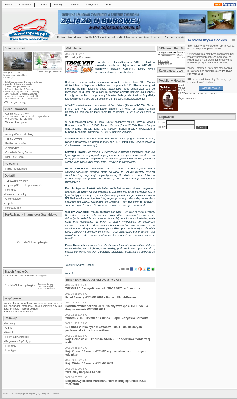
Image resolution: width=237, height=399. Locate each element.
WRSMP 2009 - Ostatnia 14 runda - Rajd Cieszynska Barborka (106, 318)
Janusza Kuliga (45, 284)
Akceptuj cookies (211, 88)
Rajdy (8, 4)
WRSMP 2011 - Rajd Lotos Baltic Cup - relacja (27, 116)
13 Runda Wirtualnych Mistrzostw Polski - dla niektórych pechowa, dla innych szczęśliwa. (103, 328)
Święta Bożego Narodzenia (49, 72)
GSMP (43, 4)
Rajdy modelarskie (174, 37)
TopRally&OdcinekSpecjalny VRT (104, 37)
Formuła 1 (25, 4)
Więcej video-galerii (16, 122)
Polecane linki (13, 207)
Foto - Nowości (15, 48)
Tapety (9, 203)
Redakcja (10, 323)
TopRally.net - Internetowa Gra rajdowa (31, 214)
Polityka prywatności (17, 336)
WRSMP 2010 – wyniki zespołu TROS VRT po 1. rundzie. (103, 288)
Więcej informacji (187, 98)
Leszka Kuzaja (45, 286)
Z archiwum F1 (14, 147)
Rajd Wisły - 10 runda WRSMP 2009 (89, 363)
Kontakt (9, 332)
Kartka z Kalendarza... (70, 37)
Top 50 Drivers (13, 138)
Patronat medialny (16, 194)
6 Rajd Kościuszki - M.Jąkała (18, 84)
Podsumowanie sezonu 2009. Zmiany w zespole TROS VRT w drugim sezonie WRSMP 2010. (106, 307)
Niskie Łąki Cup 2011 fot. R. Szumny (22, 91)
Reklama (10, 345)
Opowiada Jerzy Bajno (18, 152)
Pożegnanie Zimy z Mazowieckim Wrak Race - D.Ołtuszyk (15, 75)
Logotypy (10, 350)
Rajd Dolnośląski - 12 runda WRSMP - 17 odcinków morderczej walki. (107, 340)
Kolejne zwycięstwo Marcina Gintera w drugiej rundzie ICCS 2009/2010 (105, 382)
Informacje (163, 61)
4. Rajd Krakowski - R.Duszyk (19, 89)
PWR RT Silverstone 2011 (17, 114)
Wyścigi (58, 4)
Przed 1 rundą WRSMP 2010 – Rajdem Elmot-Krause (100, 297)
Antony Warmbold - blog (19, 134)
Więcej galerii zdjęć (16, 102)
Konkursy (156, 37)
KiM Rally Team (14, 156)
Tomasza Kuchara (46, 289)
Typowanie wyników (137, 37)
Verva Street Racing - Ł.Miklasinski (21, 96)
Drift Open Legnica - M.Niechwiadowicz (23, 82)
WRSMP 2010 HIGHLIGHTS (18, 119)
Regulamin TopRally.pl (18, 341)
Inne (109, 4)
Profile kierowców (15, 143)
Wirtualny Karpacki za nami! (84, 372)
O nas (8, 327)
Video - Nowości (16, 109)
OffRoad (75, 4)
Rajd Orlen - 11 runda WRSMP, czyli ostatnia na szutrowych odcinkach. (105, 353)
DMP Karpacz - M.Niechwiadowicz (21, 94)
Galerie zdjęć (13, 198)
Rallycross (92, 4)
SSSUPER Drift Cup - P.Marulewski (21, 98)
